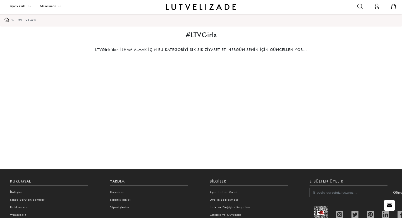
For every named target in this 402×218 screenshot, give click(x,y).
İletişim (16, 192)
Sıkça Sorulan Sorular (27, 199)
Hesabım (117, 192)
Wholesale (18, 214)
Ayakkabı (20, 6)
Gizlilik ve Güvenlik (225, 214)
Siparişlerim (119, 207)
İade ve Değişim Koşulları (230, 207)
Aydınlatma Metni (224, 192)
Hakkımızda (19, 207)
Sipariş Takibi (120, 199)
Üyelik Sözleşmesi (224, 199)
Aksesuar (50, 6)
